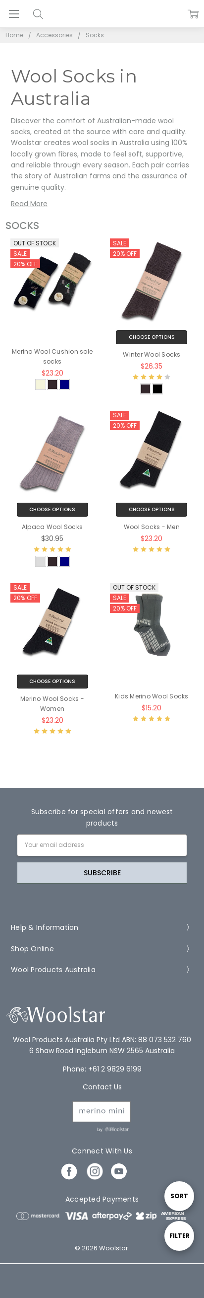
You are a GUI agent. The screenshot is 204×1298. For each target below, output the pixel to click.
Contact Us (102, 1087)
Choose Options (152, 337)
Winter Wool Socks (151, 354)
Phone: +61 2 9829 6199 (102, 1069)
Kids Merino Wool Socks (152, 696)
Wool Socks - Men (152, 527)
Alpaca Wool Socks (52, 527)
